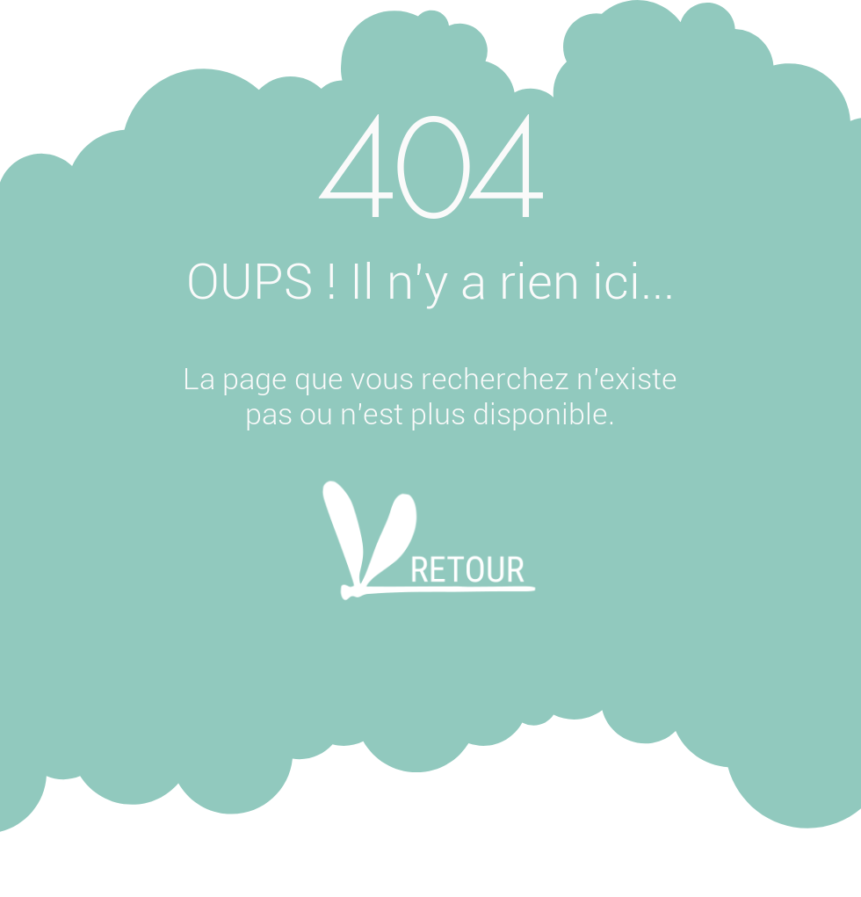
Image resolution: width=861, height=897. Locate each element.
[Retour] (429, 564)
